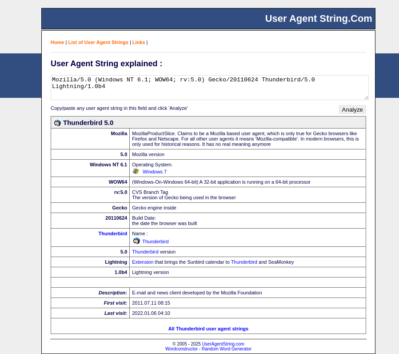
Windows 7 (155, 171)
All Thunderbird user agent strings (208, 328)
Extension (142, 262)
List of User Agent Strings (98, 42)
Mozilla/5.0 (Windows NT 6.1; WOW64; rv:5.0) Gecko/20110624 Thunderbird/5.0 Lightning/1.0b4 (210, 87)
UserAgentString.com (223, 344)
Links (138, 42)
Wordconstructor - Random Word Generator (208, 348)
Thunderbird (112, 233)
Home (57, 42)
